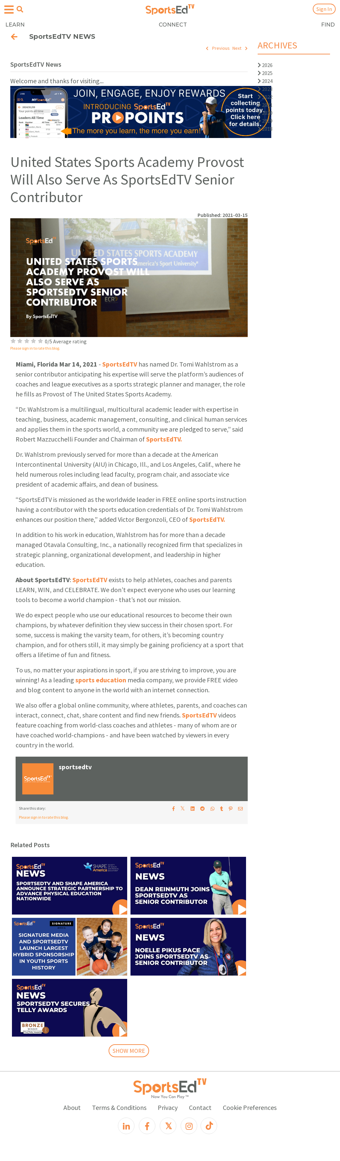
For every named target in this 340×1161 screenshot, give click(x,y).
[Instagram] (189, 1126)
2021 (265, 105)
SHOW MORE (129, 1051)
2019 (265, 120)
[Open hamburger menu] (9, 9)
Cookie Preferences (250, 1107)
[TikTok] (209, 1126)
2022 (265, 97)
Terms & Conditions (119, 1107)
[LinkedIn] (126, 1126)
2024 (265, 81)
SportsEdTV (119, 364)
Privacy (168, 1107)
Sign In (324, 9)
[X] (168, 1126)
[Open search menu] (20, 9)
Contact (200, 1107)
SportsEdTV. (164, 439)
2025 (265, 73)
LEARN (15, 25)
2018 (265, 128)
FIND (328, 25)
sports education (100, 680)
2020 (265, 112)
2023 (265, 89)
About (72, 1107)
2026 (265, 65)
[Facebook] (147, 1126)
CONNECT (173, 25)
